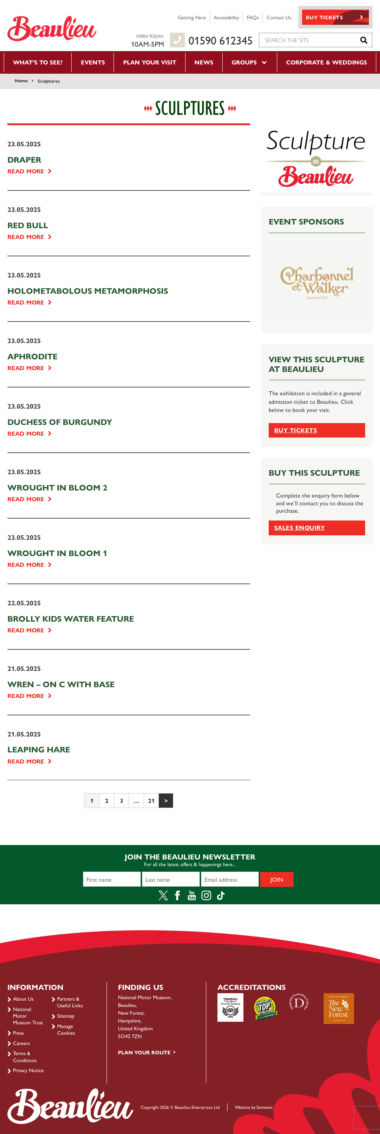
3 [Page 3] (121, 800)
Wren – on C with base (61, 684)
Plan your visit (149, 62)
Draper (24, 159)
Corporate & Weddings (326, 62)
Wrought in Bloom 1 (57, 553)
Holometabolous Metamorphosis (87, 290)
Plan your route (144, 1052)
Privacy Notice (28, 1070)
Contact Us (278, 17)
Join (277, 879)
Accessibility (226, 17)
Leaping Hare (38, 749)
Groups (250, 62)
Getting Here (192, 17)
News (203, 62)
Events (93, 62)
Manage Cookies (66, 1029)
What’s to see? (38, 62)
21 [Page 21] (151, 800)
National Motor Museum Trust (28, 1015)
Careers (21, 1043)
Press (18, 1032)
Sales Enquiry (299, 527)
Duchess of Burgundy (59, 422)
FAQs (253, 17)
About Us (23, 998)
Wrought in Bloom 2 (57, 487)
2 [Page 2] (106, 800)
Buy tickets (295, 430)
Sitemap (65, 1015)
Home (21, 80)
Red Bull (27, 225)
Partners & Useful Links (70, 1001)
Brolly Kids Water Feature (70, 618)
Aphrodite (32, 356)
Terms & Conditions (24, 1056)
